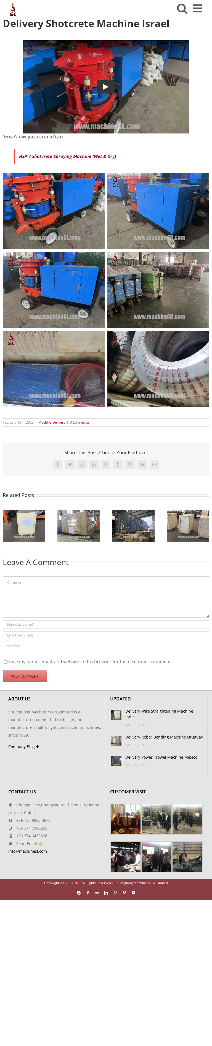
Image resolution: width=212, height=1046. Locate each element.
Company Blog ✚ (23, 746)
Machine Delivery (51, 422)
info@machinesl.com (27, 851)
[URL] (106, 646)
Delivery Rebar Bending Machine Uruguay (164, 737)
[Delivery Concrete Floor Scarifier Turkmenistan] (188, 513)
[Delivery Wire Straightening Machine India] (24, 513)
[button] (7, 526)
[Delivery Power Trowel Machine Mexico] (133, 513)
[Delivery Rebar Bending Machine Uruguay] (78, 513)
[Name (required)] (106, 624)
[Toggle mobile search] (182, 8)
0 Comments (79, 422)
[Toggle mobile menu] (198, 8)
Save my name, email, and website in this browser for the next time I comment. (90, 662)
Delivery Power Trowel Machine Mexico (161, 757)
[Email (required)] (106, 635)
